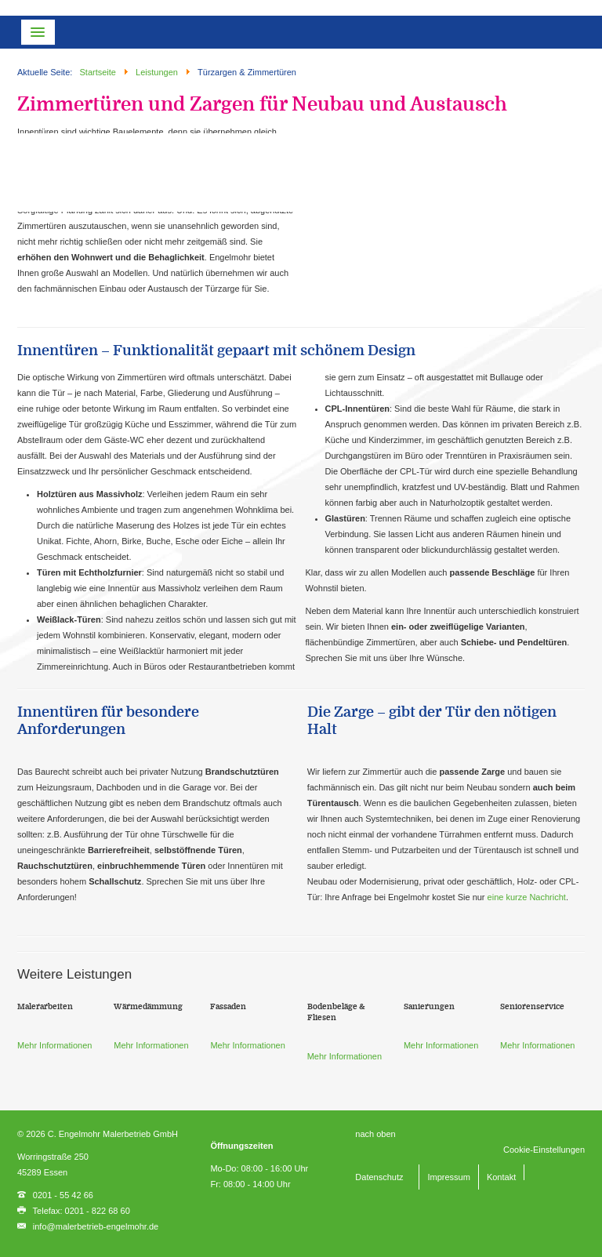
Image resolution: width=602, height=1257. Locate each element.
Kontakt (501, 1177)
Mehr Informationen (54, 1045)
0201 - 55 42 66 (63, 1195)
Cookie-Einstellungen (544, 1149)
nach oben (375, 1134)
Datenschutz (379, 1177)
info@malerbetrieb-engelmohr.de (95, 1226)
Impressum (448, 1177)
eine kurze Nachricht (527, 897)
